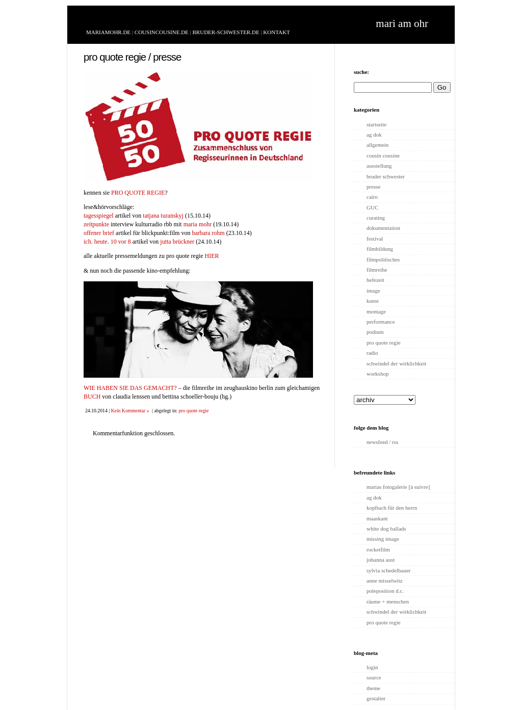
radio (372, 353)
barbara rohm (208, 232)
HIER (212, 255)
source (374, 677)
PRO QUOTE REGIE (138, 192)
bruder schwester (386, 176)
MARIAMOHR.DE (108, 32)
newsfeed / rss (382, 442)
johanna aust (381, 560)
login (372, 667)
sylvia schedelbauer (388, 570)
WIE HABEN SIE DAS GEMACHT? (130, 387)
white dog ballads (386, 528)
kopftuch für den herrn (392, 508)
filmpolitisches (383, 259)
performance (381, 322)
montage (376, 311)
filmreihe (377, 270)
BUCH (92, 396)
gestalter (376, 698)
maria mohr (198, 224)
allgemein (377, 145)
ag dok (374, 135)
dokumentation (383, 228)
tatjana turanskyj (163, 215)
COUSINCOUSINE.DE (162, 32)
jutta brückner (177, 241)
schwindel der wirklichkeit (396, 363)
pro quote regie (193, 410)
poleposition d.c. (385, 591)
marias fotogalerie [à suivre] (398, 487)
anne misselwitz (385, 580)
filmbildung (380, 249)
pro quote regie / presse (132, 57)
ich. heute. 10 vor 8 (107, 241)
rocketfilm (378, 549)
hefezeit (375, 280)
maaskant (377, 518)
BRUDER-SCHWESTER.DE (226, 32)
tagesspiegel (99, 215)
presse (374, 186)
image (373, 290)
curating (376, 218)
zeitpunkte (96, 224)
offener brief (99, 232)
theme (373, 688)
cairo (372, 197)
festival (375, 238)
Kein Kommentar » (130, 410)
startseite (376, 124)
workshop (377, 374)
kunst (373, 301)
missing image (383, 539)
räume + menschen (388, 601)
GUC (372, 207)
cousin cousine (383, 155)
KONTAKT (276, 32)
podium (375, 332)
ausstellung (379, 166)
